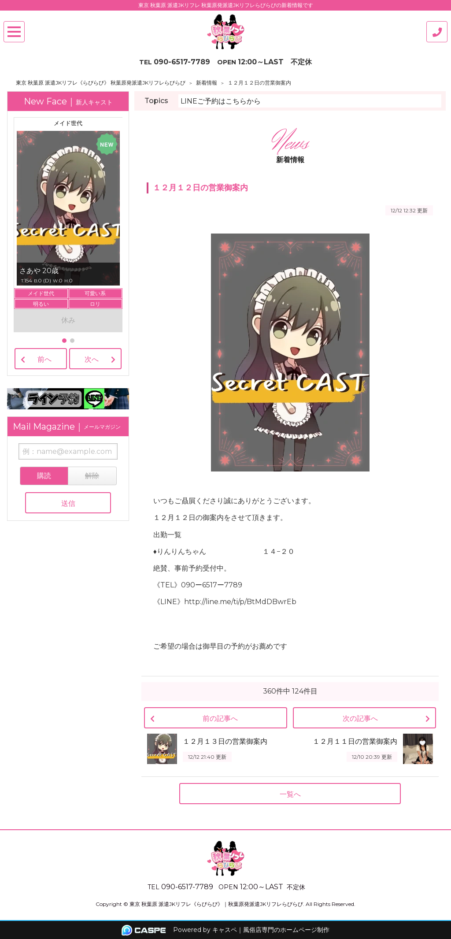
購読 (44, 475)
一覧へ (290, 794)
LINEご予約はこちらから (221, 101)
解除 (92, 475)
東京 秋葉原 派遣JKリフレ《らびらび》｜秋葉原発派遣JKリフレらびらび (216, 904)
